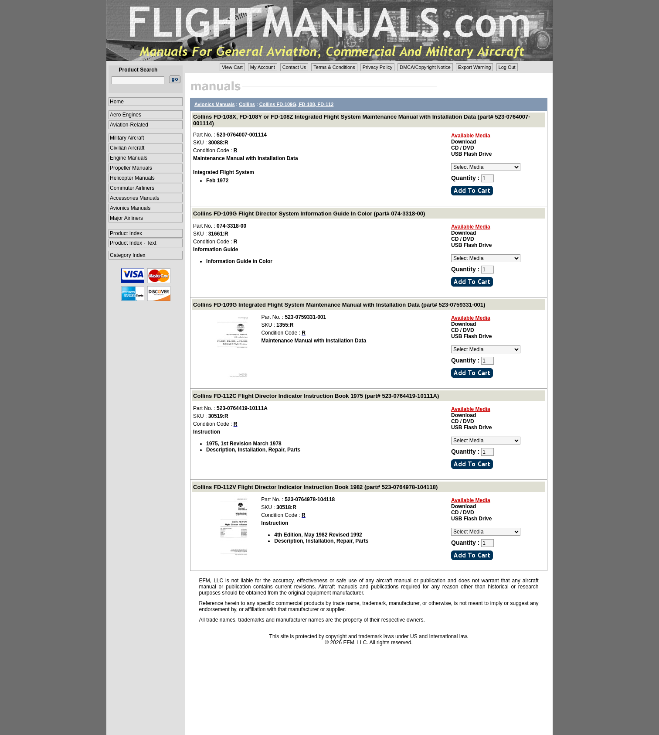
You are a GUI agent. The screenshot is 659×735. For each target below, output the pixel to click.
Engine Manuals (128, 158)
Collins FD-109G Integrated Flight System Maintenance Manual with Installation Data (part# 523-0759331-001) (339, 304)
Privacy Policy (377, 67)
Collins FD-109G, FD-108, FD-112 (296, 104)
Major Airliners (126, 218)
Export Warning (474, 67)
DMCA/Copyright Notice (425, 67)
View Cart (232, 67)
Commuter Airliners (132, 188)
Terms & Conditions (334, 67)
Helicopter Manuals (132, 178)
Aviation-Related (129, 125)
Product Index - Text (133, 243)
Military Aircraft (127, 138)
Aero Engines (125, 115)
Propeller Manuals (131, 168)
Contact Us (294, 67)
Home (117, 102)
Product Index (126, 233)
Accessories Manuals (134, 198)
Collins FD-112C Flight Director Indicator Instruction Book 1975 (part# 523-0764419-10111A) (316, 396)
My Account (262, 67)
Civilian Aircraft (127, 148)
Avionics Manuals (130, 208)
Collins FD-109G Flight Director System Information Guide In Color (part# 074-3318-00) (309, 213)
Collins (247, 104)
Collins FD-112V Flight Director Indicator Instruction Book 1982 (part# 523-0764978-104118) (315, 487)
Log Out (507, 67)
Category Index (127, 255)
